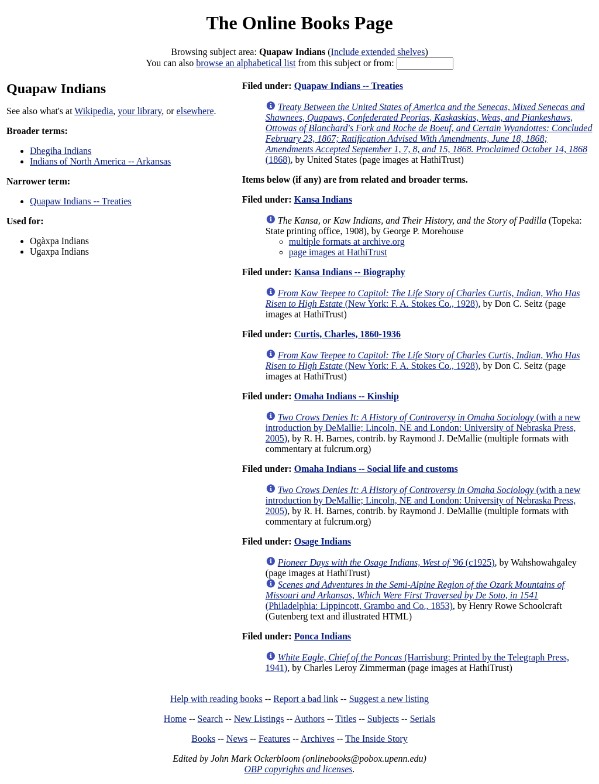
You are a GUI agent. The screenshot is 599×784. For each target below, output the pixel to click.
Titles (345, 719)
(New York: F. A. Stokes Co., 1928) (423, 298)
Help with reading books (216, 699)
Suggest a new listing (389, 699)
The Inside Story (376, 739)
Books (203, 739)
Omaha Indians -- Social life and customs (376, 469)
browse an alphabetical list (245, 63)
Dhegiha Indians (60, 151)
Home (175, 719)
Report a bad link (305, 699)
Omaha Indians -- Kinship (346, 396)
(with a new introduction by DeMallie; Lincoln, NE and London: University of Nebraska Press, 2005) (423, 427)
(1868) (429, 133)
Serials (423, 719)
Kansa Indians (323, 199)
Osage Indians (322, 541)
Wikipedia (93, 111)
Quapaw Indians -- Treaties (81, 201)
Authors (309, 719)
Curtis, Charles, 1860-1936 (347, 334)
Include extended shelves (378, 52)
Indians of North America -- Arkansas (100, 161)
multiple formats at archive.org (347, 242)
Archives (318, 739)
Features (274, 739)
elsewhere (195, 111)
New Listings (259, 719)
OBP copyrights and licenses (298, 769)
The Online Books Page (299, 22)
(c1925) (386, 562)
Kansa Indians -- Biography (349, 272)
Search (210, 719)
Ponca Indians (322, 636)
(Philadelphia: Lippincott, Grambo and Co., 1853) (415, 595)
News (236, 739)
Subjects (383, 719)
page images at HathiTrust (338, 252)
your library (139, 111)
